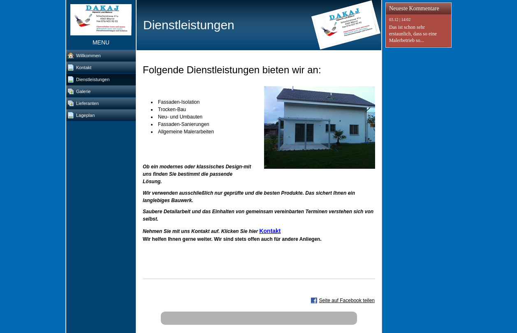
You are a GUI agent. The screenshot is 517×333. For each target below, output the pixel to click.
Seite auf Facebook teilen (347, 300)
